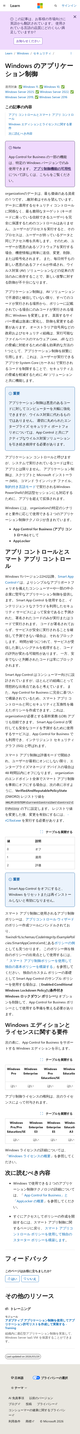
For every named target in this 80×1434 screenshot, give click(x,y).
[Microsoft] (40, 5)
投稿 (29, 1404)
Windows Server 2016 (53, 97)
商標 (29, 1421)
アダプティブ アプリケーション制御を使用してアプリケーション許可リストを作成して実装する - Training (40, 1324)
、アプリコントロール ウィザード (48, 919)
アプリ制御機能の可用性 (52, 168)
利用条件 (14, 1421)
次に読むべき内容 (20, 133)
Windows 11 (30, 87)
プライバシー (46, 1404)
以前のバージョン (41, 1398)
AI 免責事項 (16, 1398)
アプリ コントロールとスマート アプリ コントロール (41, 116)
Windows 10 (52, 87)
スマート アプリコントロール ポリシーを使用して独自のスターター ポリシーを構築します (43, 1234)
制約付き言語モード (20, 486)
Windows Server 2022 (54, 92)
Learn (8, 53)
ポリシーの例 (64, 943)
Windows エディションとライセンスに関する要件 (40, 126)
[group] (40, 1077)
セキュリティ (42, 53)
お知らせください (28, 41)
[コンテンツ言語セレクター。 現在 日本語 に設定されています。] (17, 1378)
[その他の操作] (71, 53)
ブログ (13, 1404)
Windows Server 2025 (19, 92)
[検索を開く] (55, 6)
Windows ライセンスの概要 (30, 1156)
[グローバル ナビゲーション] (4, 6)
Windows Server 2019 (19, 97)
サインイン (69, 5)
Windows (23, 53)
